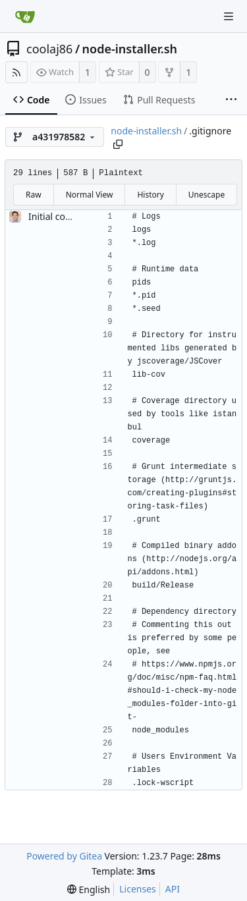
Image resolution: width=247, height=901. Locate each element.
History (150, 194)
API (172, 889)
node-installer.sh (129, 48)
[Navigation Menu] (228, 16)
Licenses (137, 889)
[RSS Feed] (16, 72)
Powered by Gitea (64, 856)
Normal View (89, 194)
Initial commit (58, 216)
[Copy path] (118, 144)
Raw (33, 194)
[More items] (231, 100)
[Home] (25, 16)
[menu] (88, 889)
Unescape (206, 194)
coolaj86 (49, 48)
